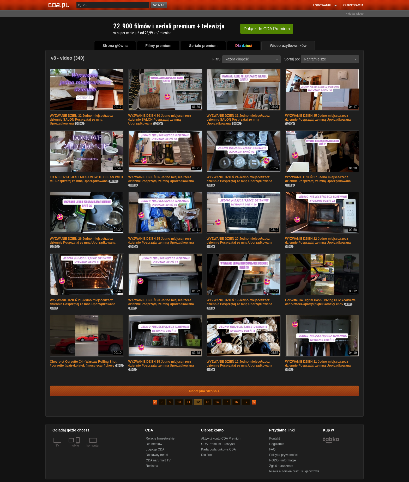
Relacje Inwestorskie (160, 438)
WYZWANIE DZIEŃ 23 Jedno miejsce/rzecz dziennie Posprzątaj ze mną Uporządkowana (161, 302)
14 (217, 402)
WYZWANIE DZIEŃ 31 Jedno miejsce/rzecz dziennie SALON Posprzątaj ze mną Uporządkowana (238, 119)
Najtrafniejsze (330, 59)
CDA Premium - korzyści (218, 444)
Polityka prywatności (283, 455)
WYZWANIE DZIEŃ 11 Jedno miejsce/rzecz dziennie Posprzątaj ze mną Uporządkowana (318, 363)
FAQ (272, 449)
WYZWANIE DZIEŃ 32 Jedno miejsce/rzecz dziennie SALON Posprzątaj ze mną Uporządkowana (81, 119)
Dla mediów (154, 444)
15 (226, 402)
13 (207, 402)
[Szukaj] (113, 5)
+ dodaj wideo (355, 13)
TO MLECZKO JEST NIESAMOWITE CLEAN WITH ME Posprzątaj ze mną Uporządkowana (86, 179)
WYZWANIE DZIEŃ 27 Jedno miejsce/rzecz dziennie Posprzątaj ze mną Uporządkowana (318, 179)
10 (179, 402)
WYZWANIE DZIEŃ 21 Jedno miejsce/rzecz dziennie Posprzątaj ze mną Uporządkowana (82, 302)
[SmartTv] (78, 448)
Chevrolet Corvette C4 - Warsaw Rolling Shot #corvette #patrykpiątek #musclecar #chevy (83, 363)
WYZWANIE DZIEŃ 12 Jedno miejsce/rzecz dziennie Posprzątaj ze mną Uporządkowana (239, 363)
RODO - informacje (282, 460)
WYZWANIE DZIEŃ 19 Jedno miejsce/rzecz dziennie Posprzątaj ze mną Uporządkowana (239, 302)
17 (245, 402)
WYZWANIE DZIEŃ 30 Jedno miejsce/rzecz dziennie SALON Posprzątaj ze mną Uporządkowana (159, 119)
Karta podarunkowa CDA (218, 449)
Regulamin (276, 444)
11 (188, 402)
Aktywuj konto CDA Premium (221, 438)
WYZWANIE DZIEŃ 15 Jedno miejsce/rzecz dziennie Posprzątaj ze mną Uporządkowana (161, 363)
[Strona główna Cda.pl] (59, 5)
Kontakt (274, 438)
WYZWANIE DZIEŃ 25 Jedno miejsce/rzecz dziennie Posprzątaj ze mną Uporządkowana (161, 240)
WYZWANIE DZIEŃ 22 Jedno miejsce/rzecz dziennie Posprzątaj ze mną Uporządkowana (318, 240)
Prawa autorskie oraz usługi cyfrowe (294, 471)
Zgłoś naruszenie (281, 466)
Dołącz (267, 29)
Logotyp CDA (155, 449)
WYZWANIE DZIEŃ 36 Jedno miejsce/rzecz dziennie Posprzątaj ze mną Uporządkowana (161, 179)
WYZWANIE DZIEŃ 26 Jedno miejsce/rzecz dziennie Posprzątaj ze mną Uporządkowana (82, 240)
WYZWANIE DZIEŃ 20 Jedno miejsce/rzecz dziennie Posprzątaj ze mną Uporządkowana (239, 240)
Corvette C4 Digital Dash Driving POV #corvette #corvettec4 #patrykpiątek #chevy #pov (320, 302)
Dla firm (206, 455)
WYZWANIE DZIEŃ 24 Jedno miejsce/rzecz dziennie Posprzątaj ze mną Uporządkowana (239, 179)
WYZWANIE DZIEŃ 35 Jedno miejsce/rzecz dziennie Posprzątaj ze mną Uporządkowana (318, 117)
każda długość (251, 59)
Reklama (152, 466)
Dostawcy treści (157, 455)
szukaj (159, 5)
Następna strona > (201, 391)
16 (236, 402)
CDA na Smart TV (158, 460)
